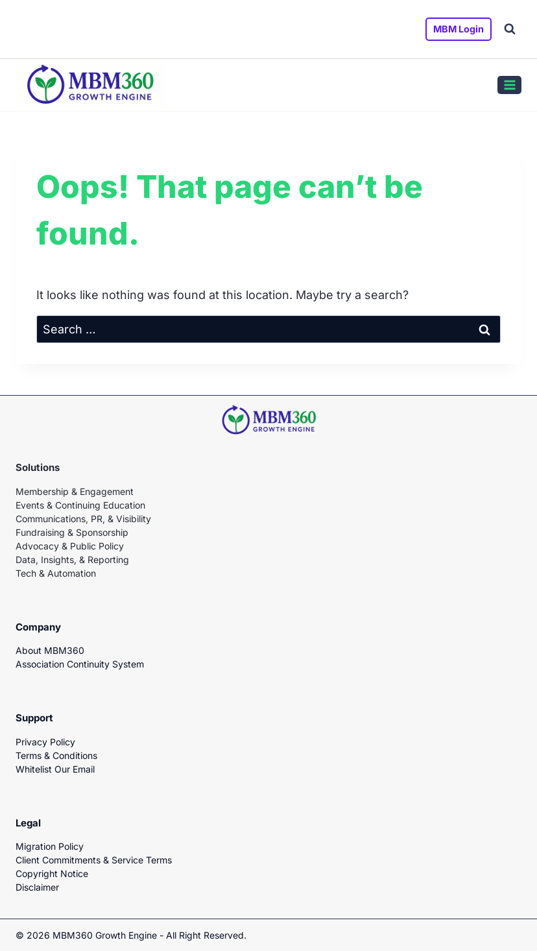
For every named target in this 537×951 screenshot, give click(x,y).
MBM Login (458, 28)
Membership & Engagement (75, 491)
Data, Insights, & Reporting (72, 559)
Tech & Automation (56, 573)
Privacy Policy (45, 741)
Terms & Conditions (56, 755)
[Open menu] (509, 85)
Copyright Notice (52, 873)
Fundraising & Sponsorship (72, 532)
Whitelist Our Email (55, 769)
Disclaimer (37, 887)
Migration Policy (50, 846)
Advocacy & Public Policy (70, 545)
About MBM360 (50, 650)
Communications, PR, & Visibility (83, 518)
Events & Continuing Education (80, 505)
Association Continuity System (80, 663)
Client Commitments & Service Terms (94, 859)
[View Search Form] (509, 29)
